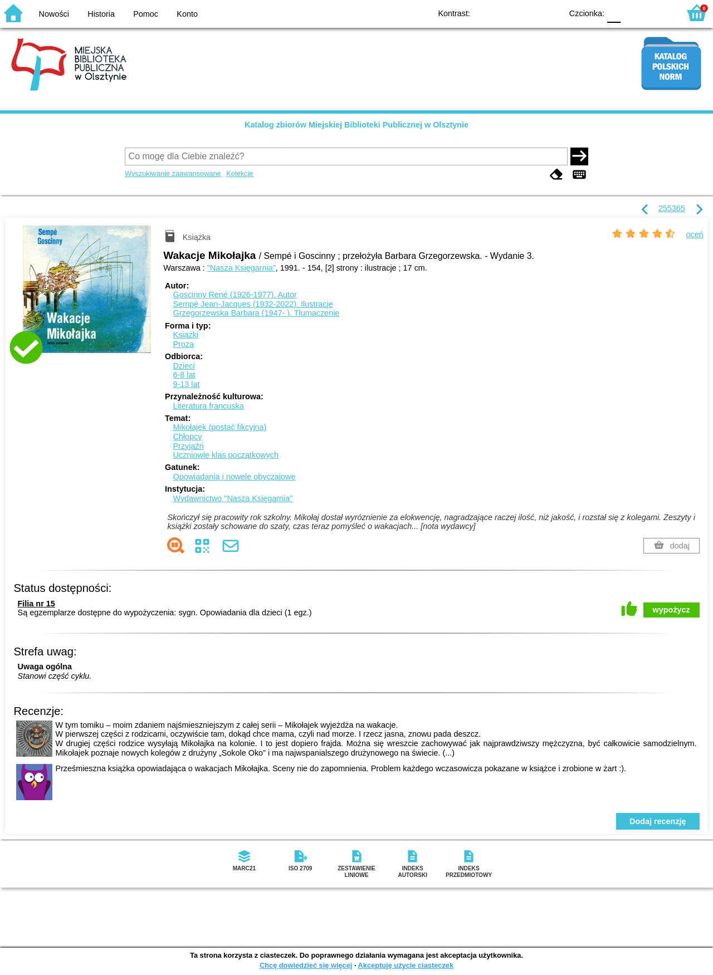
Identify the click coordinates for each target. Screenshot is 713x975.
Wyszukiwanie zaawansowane (173, 173)
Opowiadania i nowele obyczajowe (234, 476)
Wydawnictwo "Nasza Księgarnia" (232, 498)
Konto (187, 13)
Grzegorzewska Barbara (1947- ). (256, 312)
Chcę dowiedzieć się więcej (306, 965)
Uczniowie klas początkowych (226, 454)
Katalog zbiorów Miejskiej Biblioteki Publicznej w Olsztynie (356, 124)
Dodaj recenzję (657, 821)
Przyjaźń (188, 446)
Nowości (54, 13)
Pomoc (145, 13)
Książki (185, 334)
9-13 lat (186, 384)
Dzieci (183, 365)
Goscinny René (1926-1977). (234, 294)
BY (550, 12)
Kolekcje (239, 173)
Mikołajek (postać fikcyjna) (219, 427)
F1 (633, 12)
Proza (183, 344)
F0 (613, 12)
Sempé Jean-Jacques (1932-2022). (253, 304)
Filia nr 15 (36, 603)
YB (528, 12)
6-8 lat (184, 374)
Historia (101, 13)
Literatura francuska (208, 405)
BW (505, 12)
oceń (695, 234)
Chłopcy (187, 436)
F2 (658, 12)
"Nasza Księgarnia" (241, 267)
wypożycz (671, 609)
